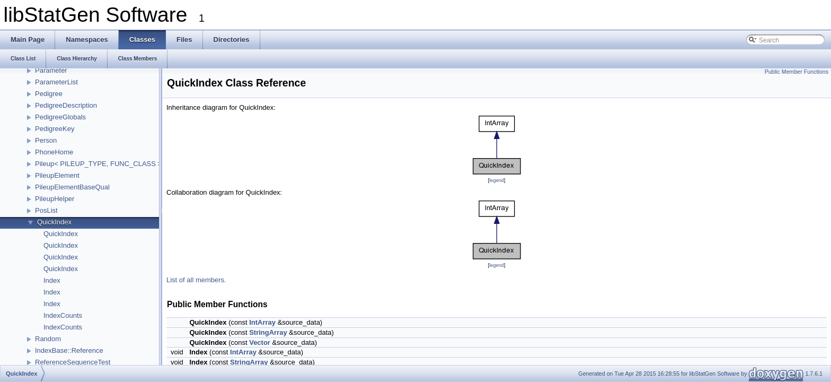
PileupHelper (54, 199)
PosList (46, 210)
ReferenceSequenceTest (72, 362)
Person (46, 140)
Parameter (51, 70)
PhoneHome (54, 152)
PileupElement (57, 175)
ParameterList (56, 82)
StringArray (268, 332)
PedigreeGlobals (60, 117)
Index (51, 280)
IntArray (262, 322)
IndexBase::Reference (69, 350)
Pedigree (49, 94)
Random (48, 339)
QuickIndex (54, 222)
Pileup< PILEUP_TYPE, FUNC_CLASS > (98, 164)
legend (496, 180)
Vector (259, 342)
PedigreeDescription (66, 105)
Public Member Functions (796, 71)
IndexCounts (62, 315)
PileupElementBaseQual (72, 187)
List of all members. (196, 280)
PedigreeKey (54, 129)
